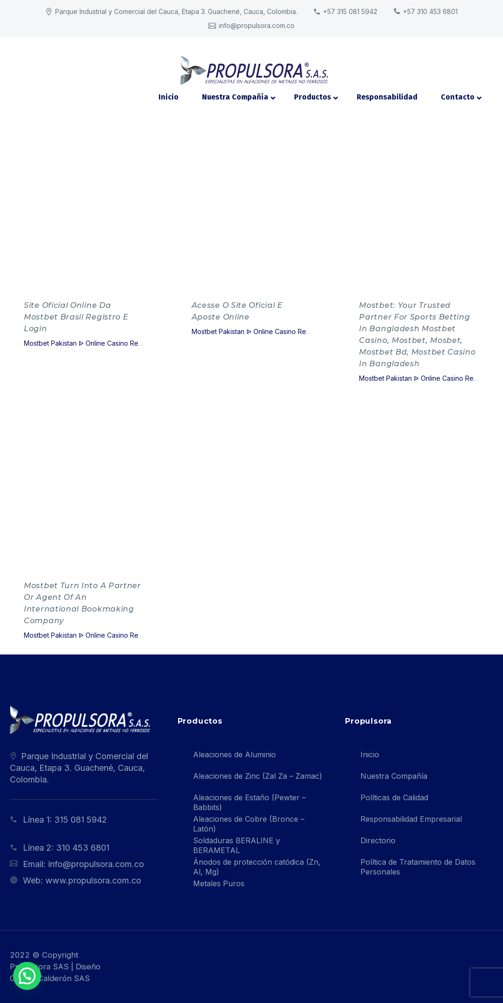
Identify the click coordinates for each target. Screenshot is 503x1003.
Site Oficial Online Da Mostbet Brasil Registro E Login (76, 317)
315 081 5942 (80, 820)
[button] (19, 978)
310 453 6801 (82, 848)
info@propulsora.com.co (96, 864)
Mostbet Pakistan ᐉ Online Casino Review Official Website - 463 (123, 343)
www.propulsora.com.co (93, 880)
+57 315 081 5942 (350, 11)
